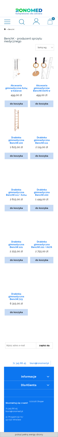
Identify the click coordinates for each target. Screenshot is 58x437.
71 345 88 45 (19, 363)
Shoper (40, 401)
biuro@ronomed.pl (39, 363)
